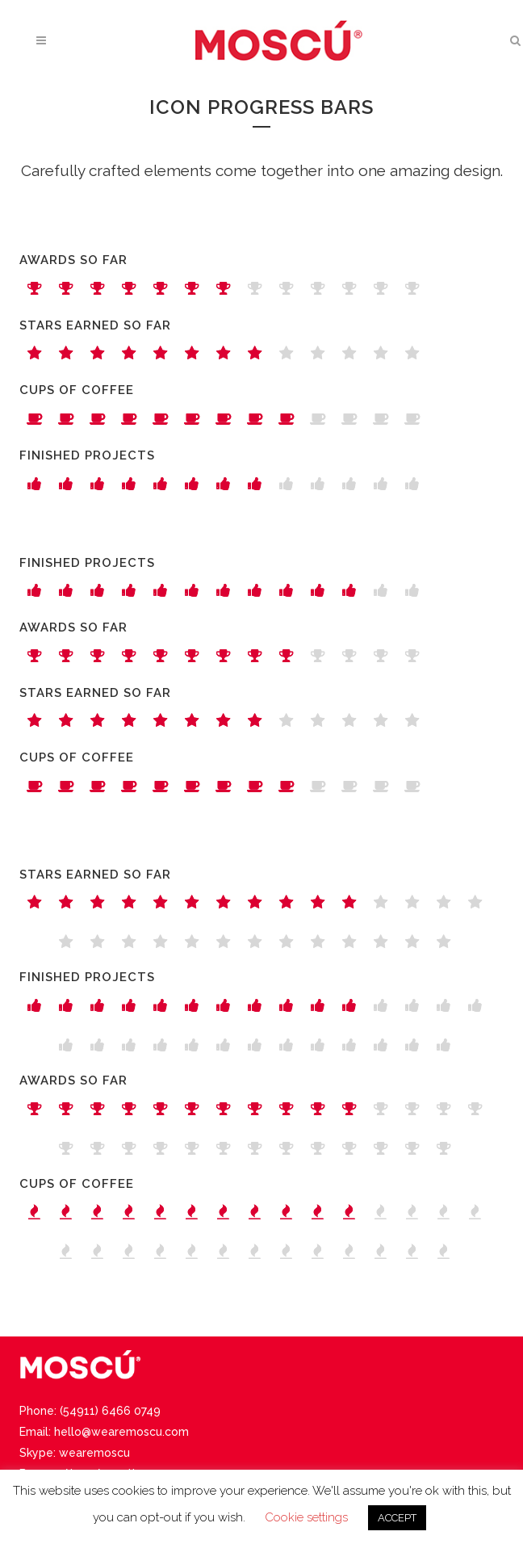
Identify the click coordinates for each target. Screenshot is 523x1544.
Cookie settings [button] (306, 1517)
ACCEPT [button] (397, 1518)
